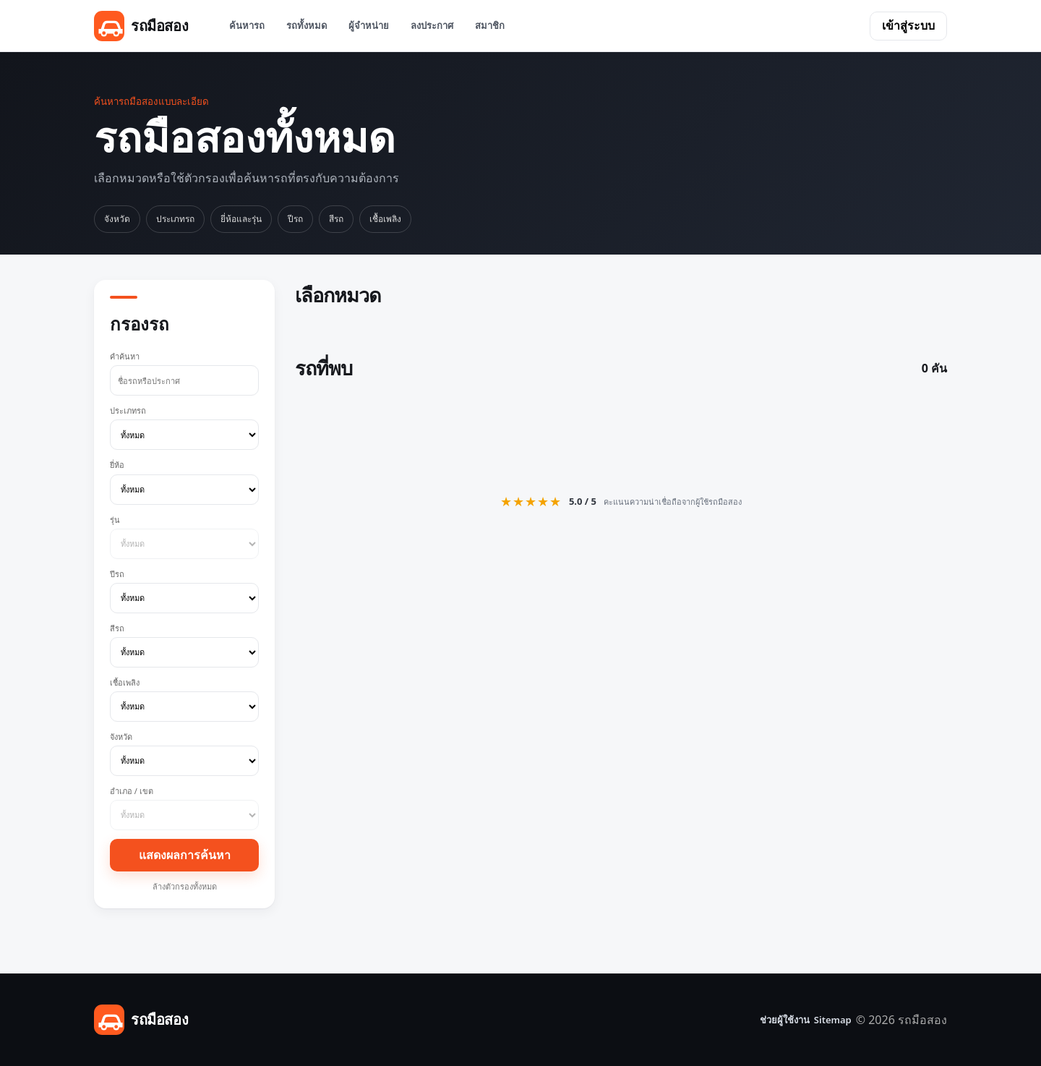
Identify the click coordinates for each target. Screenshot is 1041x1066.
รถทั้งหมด (306, 25)
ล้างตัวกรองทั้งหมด (185, 886)
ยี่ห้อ (184, 481)
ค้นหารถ (247, 25)
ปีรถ (295, 219)
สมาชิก (490, 25)
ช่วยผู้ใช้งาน (785, 1019)
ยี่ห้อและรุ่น (241, 219)
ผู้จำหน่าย (368, 25)
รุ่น (184, 536)
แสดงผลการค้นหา (185, 855)
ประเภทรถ (175, 219)
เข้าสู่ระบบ (908, 25)
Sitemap (833, 1019)
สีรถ (336, 219)
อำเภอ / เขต (184, 807)
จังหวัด (117, 219)
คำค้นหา (184, 373)
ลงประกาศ (432, 25)
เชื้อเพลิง (385, 219)
